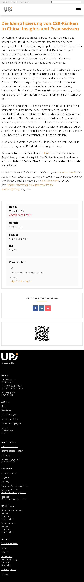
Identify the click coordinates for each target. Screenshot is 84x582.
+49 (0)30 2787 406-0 (12, 386)
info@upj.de (9, 392)
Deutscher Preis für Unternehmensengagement (13, 491)
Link (46, 153)
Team (3, 548)
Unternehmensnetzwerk (12, 510)
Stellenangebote (8, 569)
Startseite (6, 2)
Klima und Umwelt (9, 446)
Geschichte (6, 565)
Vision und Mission (9, 543)
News (3, 406)
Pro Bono (5, 455)
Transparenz (6, 556)
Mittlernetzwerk (8, 523)
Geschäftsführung (9, 559)
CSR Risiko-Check (66, 172)
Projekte (5, 477)
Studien (4, 433)
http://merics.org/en (21, 281)
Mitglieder (5, 516)
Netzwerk (5, 513)
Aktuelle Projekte (8, 473)
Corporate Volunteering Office (14, 486)
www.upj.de (8, 395)
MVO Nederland (50, 180)
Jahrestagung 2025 (9, 419)
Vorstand (5, 562)
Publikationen (7, 430)
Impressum (14, 2)
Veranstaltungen (8, 414)
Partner (4, 552)
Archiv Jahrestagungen (11, 423)
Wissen (4, 427)
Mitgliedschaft (7, 519)
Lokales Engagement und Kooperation (10, 460)
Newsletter (6, 410)
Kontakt (4, 574)
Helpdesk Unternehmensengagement (13, 497)
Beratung (5, 481)
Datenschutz (25, 2)
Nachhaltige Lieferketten (12, 450)
